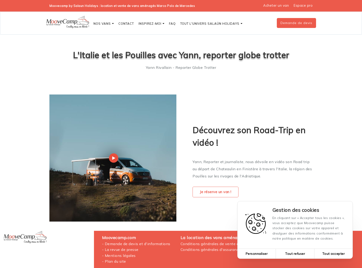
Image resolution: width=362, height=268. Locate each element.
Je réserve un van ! (215, 192)
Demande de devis (296, 23)
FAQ (172, 23)
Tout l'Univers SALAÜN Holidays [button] (211, 23)
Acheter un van (276, 5)
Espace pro (303, 5)
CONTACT (126, 23)
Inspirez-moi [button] (151, 23)
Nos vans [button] (104, 23)
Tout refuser (295, 254)
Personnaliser (257, 254)
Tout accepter (333, 254)
